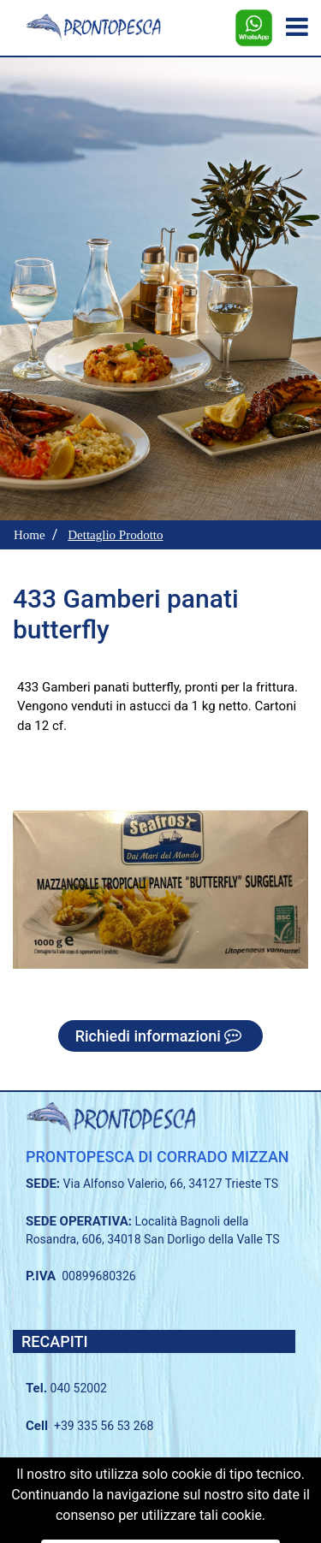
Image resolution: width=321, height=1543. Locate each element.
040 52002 (79, 1388)
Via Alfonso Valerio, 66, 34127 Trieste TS (171, 1183)
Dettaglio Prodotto (115, 535)
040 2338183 (111, 1462)
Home (29, 535)
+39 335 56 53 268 (103, 1426)
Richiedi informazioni (161, 1036)
